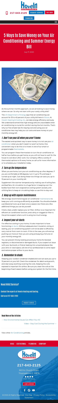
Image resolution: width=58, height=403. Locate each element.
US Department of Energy (15, 115)
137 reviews (31, 379)
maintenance (45, 199)
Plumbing (32, 343)
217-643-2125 (13, 295)
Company (42, 343)
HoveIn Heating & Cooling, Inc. (13, 120)
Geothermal (21, 343)
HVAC (12, 343)
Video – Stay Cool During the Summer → (40, 324)
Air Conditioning (17, 333)
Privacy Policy (39, 395)
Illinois (46, 117)
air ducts (14, 226)
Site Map (28, 395)
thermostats (19, 149)
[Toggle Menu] (56, 22)
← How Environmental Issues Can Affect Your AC (21, 320)
